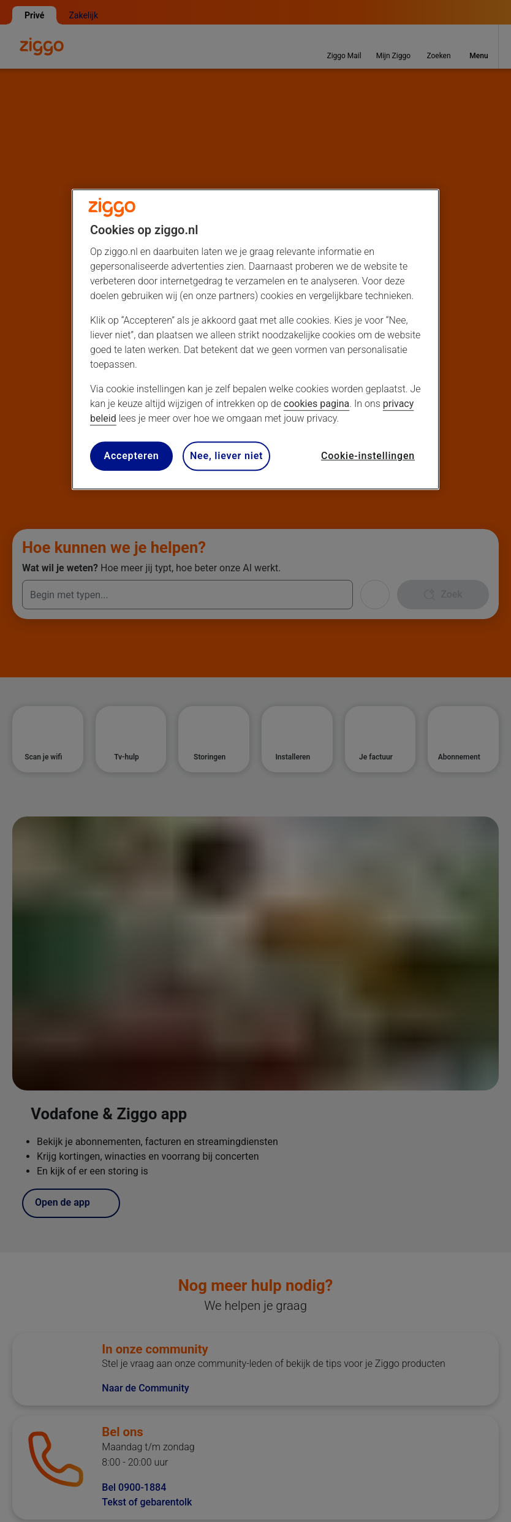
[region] (255, 339)
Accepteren (131, 456)
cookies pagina (316, 404)
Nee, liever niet (226, 456)
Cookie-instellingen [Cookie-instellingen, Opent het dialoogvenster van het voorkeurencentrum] (368, 456)
